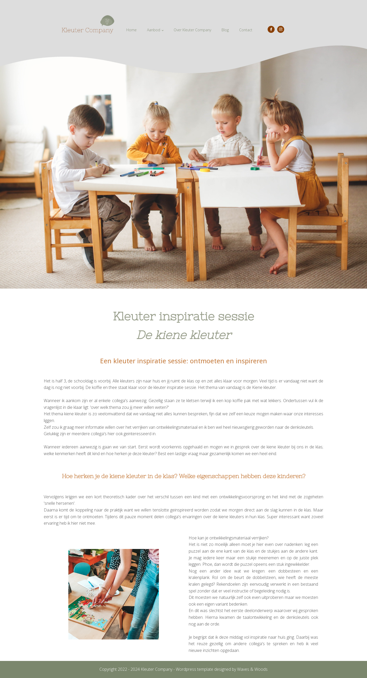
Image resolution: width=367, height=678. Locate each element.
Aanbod (153, 29)
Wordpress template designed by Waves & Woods (222, 669)
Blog (225, 29)
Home (131, 29)
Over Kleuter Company (192, 29)
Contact (245, 29)
